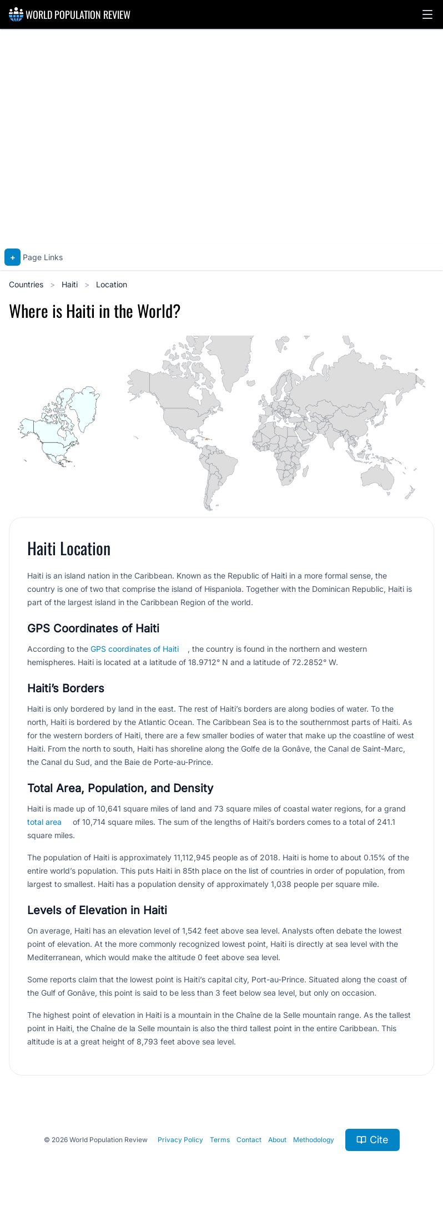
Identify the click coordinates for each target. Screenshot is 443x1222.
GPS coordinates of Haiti (134, 648)
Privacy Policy (180, 1139)
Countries (27, 284)
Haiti (71, 284)
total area (44, 822)
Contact (248, 1139)
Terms (220, 1139)
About (277, 1139)
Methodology (313, 1139)
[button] (427, 14)
